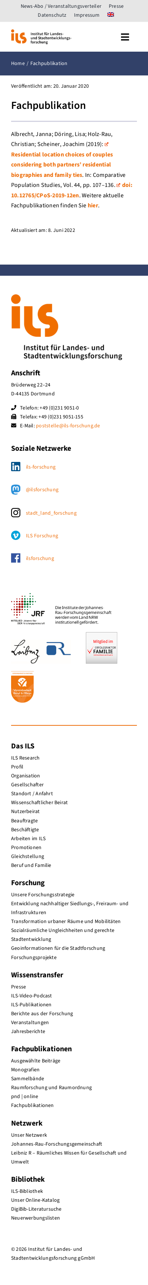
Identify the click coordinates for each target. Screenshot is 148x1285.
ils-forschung (41, 467)
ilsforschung (40, 558)
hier (93, 205)
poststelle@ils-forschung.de (68, 426)
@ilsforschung (42, 489)
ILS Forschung (42, 536)
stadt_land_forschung (51, 513)
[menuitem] (110, 15)
